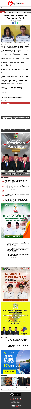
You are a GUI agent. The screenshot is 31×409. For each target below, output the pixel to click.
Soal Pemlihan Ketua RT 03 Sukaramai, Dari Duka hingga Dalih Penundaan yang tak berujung (16, 181)
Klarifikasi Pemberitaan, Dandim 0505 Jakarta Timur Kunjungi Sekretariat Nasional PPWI (17, 340)
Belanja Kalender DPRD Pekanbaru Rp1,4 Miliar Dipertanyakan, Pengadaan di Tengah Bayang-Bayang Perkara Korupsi (17, 186)
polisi (6, 97)
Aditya (17, 406)
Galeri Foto (2, 389)
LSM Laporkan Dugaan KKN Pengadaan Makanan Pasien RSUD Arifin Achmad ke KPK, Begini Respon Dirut (16, 200)
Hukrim (15, 21)
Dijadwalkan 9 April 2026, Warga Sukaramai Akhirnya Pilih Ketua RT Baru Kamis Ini (17, 195)
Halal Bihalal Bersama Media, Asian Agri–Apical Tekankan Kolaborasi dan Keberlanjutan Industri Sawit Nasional (18, 243)
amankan (9, 97)
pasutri (14, 97)
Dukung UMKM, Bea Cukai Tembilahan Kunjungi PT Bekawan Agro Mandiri (18, 255)
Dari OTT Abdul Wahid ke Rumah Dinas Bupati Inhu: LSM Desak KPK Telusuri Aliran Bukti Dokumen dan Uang (16, 191)
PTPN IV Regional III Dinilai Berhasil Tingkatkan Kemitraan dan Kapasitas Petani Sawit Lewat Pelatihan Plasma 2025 (18, 249)
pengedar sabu (18, 97)
